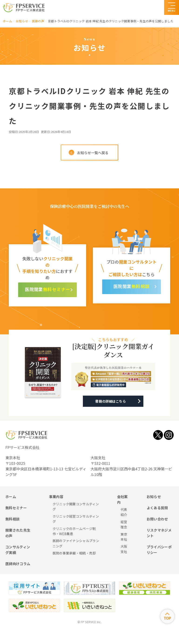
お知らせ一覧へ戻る (93, 152)
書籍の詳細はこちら (112, 401)
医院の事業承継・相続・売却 (74, 553)
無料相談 (142, 286)
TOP (167, 618)
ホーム (10, 496)
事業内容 (56, 496)
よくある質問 (157, 507)
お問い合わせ (157, 518)
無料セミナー (59, 289)
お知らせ (154, 496)
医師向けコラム (17, 563)
